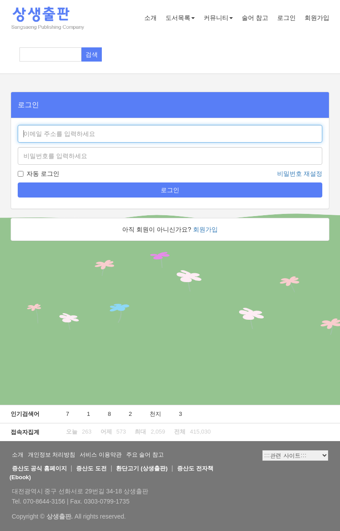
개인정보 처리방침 (52, 454)
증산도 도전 (91, 468)
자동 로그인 (38, 173)
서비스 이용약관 (101, 454)
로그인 (286, 17)
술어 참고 (255, 17)
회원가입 (317, 17)
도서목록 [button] (180, 17)
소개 (150, 17)
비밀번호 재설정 (299, 173)
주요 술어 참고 (145, 454)
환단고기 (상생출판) (141, 468)
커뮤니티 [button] (218, 17)
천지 (155, 414)
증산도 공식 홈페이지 (39, 468)
